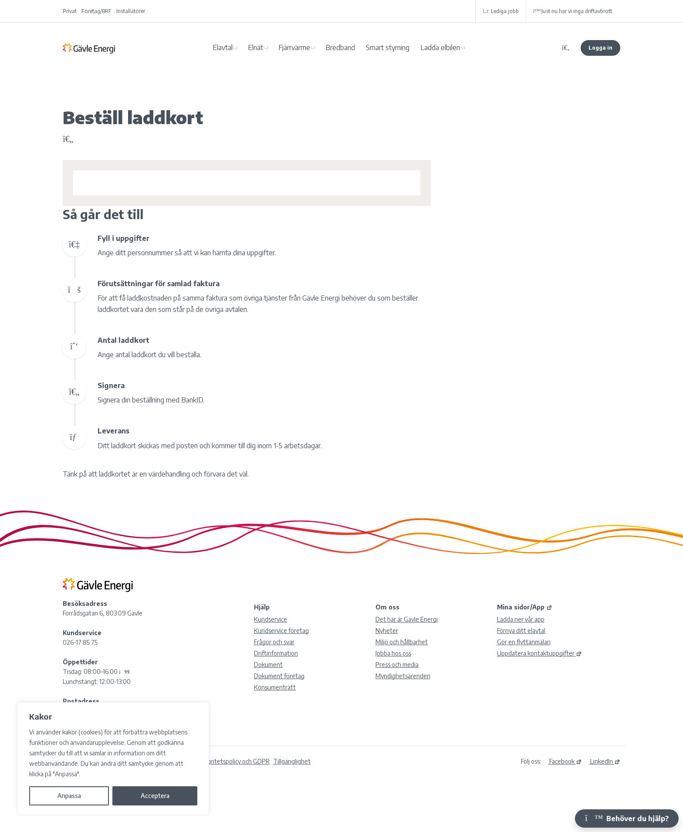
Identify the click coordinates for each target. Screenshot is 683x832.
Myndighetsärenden (402, 676)
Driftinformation (276, 653)
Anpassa (69, 795)
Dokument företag (279, 676)
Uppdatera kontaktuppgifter (539, 653)
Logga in (600, 47)
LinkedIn (604, 761)
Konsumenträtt (275, 687)
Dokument (268, 664)
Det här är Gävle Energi (406, 619)
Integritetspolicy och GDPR (233, 761)
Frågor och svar (274, 642)
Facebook (565, 761)
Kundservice (270, 619)
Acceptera (155, 795)
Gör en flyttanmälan (524, 642)
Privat (70, 11)
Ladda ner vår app (520, 619)
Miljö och (401, 642)
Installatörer (130, 11)
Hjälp (262, 607)
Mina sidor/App (524, 607)
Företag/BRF (96, 11)
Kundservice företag (281, 630)
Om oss (387, 607)
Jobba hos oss (393, 653)
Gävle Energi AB (89, 48)
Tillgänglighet (292, 761)
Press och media (397, 664)
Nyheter (386, 630)
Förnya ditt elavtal (521, 630)
